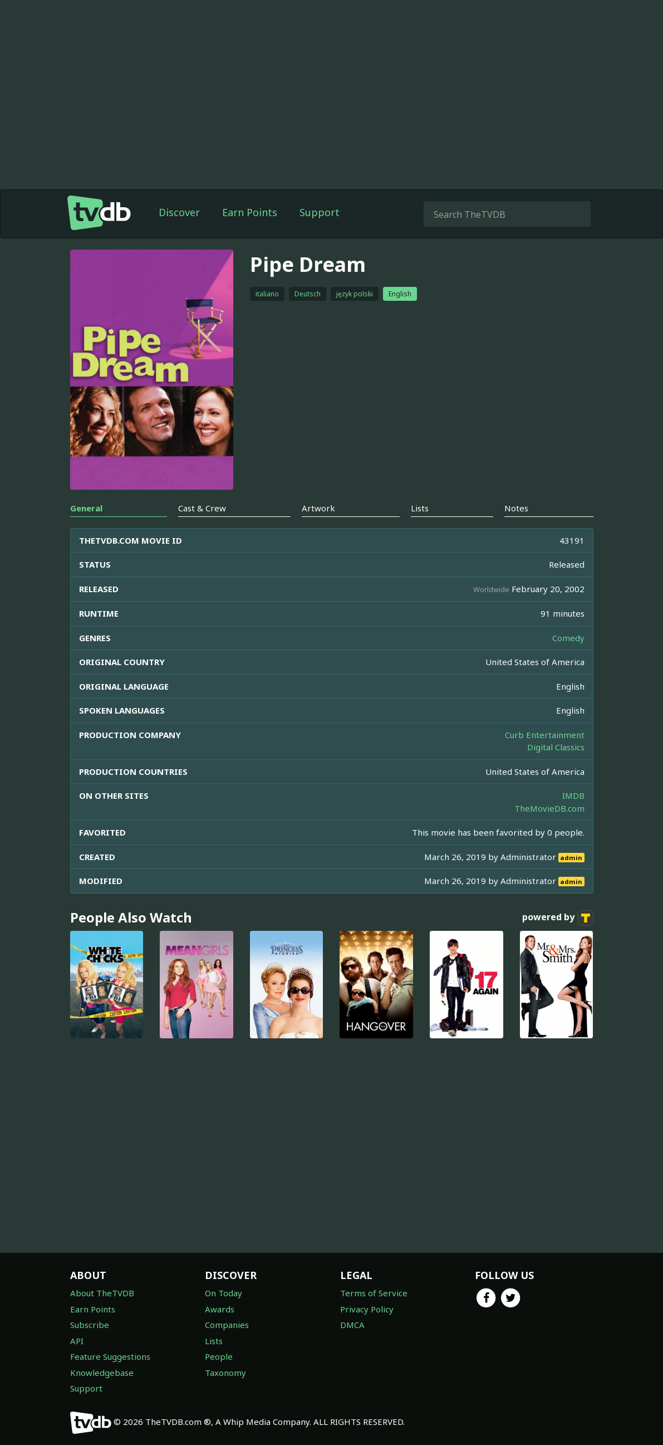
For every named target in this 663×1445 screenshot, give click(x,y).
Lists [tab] (420, 508)
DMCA (352, 1324)
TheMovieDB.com (549, 808)
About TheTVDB (102, 1292)
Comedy (568, 637)
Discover (179, 212)
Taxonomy (225, 1372)
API (77, 1340)
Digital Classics (556, 747)
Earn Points (249, 212)
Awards (219, 1309)
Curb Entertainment (545, 734)
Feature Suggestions (110, 1356)
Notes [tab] (516, 508)
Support (319, 212)
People (219, 1356)
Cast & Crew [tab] (202, 508)
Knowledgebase (102, 1372)
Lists (214, 1340)
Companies (227, 1324)
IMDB (573, 795)
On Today (223, 1292)
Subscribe (89, 1324)
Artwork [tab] (318, 508)
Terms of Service (373, 1292)
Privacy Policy (367, 1309)
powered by (557, 918)
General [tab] (86, 508)
